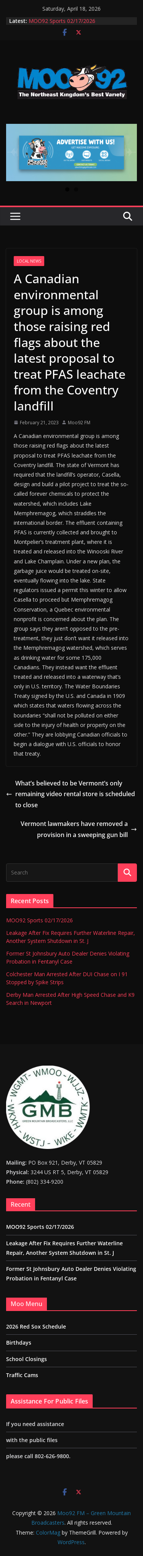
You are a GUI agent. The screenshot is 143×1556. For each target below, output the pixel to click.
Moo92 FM (79, 422)
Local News (29, 261)
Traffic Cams (22, 1375)
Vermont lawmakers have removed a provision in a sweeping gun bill (79, 829)
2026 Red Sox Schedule (36, 1326)
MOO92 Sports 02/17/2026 (62, 20)
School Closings (26, 1359)
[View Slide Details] (71, 152)
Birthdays (18, 1342)
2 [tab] (76, 189)
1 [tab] (67, 189)
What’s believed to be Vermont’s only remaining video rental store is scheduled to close (70, 794)
